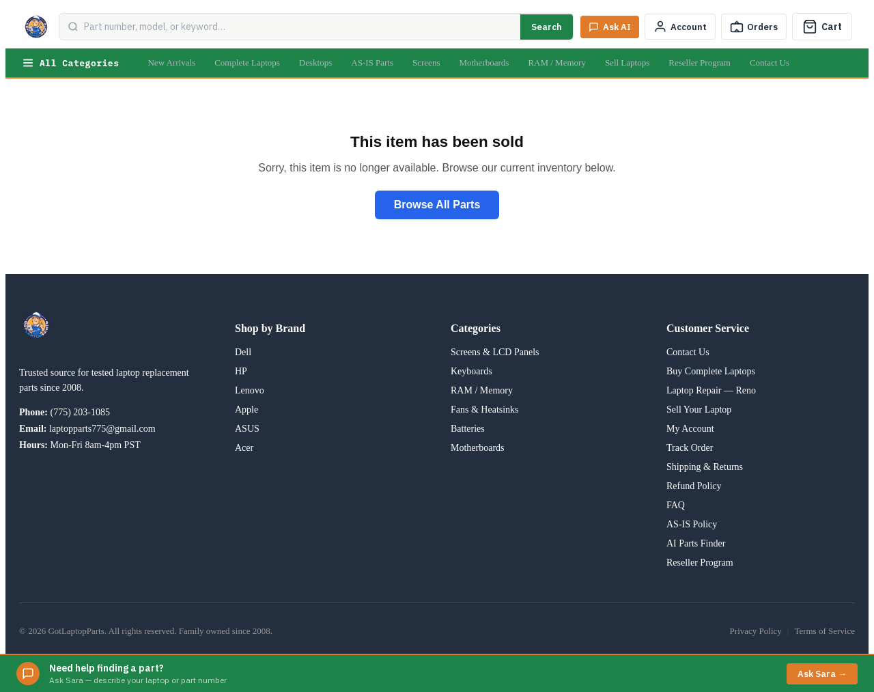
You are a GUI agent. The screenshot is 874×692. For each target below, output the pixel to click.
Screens (426, 62)
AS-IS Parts (372, 62)
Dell (243, 352)
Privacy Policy (756, 631)
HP (241, 371)
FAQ (675, 505)
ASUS (247, 429)
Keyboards (471, 371)
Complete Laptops (247, 62)
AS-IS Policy (691, 524)
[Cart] (822, 26)
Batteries (468, 429)
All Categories (70, 63)
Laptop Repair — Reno (711, 390)
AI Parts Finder (695, 543)
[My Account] (680, 27)
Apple (246, 409)
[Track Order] (754, 27)
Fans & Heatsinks (485, 409)
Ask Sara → (822, 674)
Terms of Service (824, 631)
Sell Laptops (627, 62)
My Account (690, 429)
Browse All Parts (437, 204)
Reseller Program (699, 62)
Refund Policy (694, 486)
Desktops (315, 62)
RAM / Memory (557, 62)
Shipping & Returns (704, 467)
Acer (244, 448)
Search (546, 27)
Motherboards (484, 62)
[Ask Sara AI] (609, 27)
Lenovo (249, 390)
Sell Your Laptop (698, 409)
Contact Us (769, 62)
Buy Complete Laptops (710, 371)
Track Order (689, 448)
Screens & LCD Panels (495, 352)
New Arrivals (171, 62)
